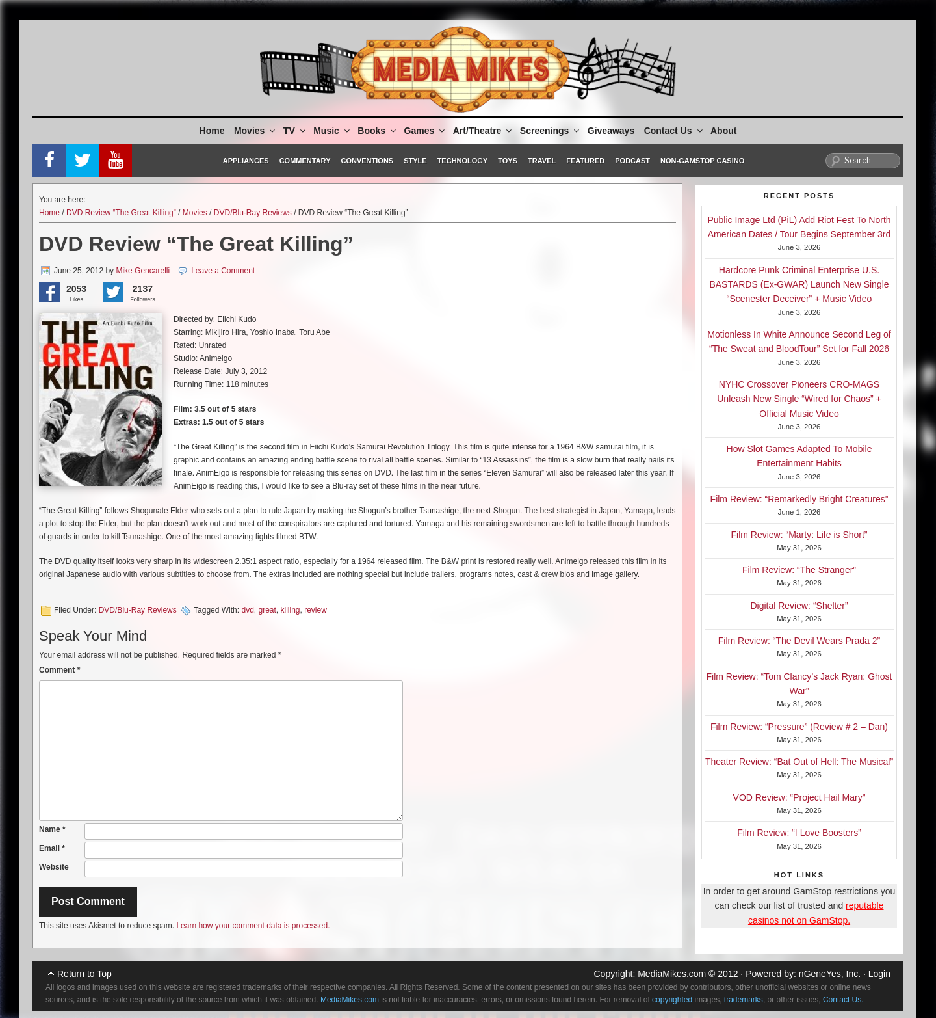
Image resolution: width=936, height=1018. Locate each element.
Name (52, 829)
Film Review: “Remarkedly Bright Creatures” (799, 499)
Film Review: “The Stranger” (799, 570)
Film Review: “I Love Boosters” (799, 832)
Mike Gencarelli (143, 270)
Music (332, 131)
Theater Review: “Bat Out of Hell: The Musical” (799, 762)
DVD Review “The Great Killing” (121, 212)
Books (378, 131)
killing (290, 610)
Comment (59, 670)
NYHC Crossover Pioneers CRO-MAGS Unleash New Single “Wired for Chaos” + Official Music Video (799, 399)
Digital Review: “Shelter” (799, 605)
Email (52, 848)
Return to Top (84, 974)
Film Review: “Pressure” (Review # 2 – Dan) (799, 726)
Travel (542, 161)
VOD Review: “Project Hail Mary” (799, 797)
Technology (462, 161)
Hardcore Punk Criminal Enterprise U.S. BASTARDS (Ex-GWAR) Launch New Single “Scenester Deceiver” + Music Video (799, 284)
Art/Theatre (483, 131)
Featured (585, 161)
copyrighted (672, 999)
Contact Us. (843, 999)
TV (295, 131)
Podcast (632, 161)
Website (54, 867)
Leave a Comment (223, 270)
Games (425, 131)
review (315, 610)
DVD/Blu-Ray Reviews (253, 212)
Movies (255, 131)
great (267, 610)
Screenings (550, 131)
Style (415, 161)
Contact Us (674, 131)
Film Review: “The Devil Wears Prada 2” (799, 641)
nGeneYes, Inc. (830, 974)
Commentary (305, 161)
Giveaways (611, 131)
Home (212, 131)
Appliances (246, 161)
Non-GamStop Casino (702, 161)
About (723, 131)
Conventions (367, 161)
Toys (507, 161)
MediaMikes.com (672, 974)
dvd (247, 610)
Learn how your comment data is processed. (253, 925)
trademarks (743, 999)
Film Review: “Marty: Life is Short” (799, 534)
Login (879, 974)
